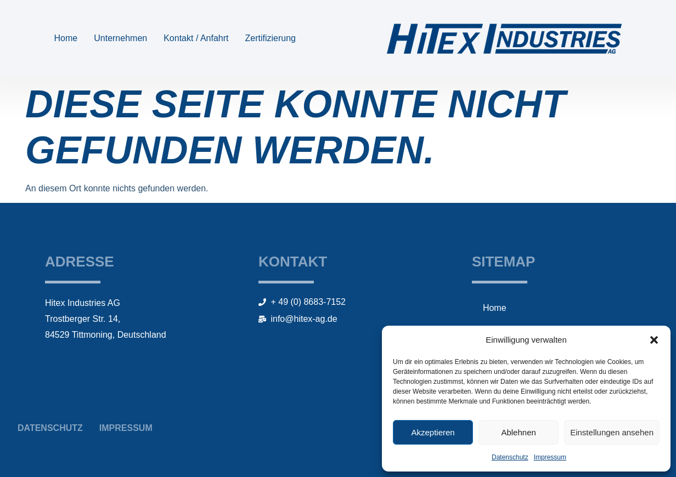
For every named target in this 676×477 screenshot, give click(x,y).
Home (66, 38)
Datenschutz (510, 457)
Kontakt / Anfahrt (196, 38)
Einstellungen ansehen (612, 432)
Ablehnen (518, 432)
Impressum (550, 457)
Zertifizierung (270, 38)
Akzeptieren (432, 432)
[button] (654, 339)
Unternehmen (120, 38)
